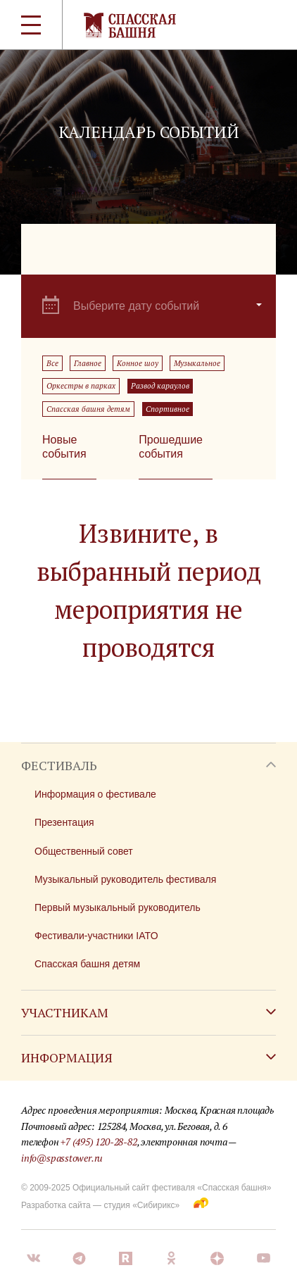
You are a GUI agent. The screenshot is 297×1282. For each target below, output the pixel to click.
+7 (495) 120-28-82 (99, 1141)
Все (52, 363)
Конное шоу (137, 363)
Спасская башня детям (88, 409)
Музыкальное (197, 363)
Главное (87, 363)
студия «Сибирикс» (141, 1205)
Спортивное (167, 409)
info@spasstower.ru (62, 1157)
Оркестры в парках (80, 386)
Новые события (64, 447)
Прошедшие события (171, 447)
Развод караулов (160, 386)
